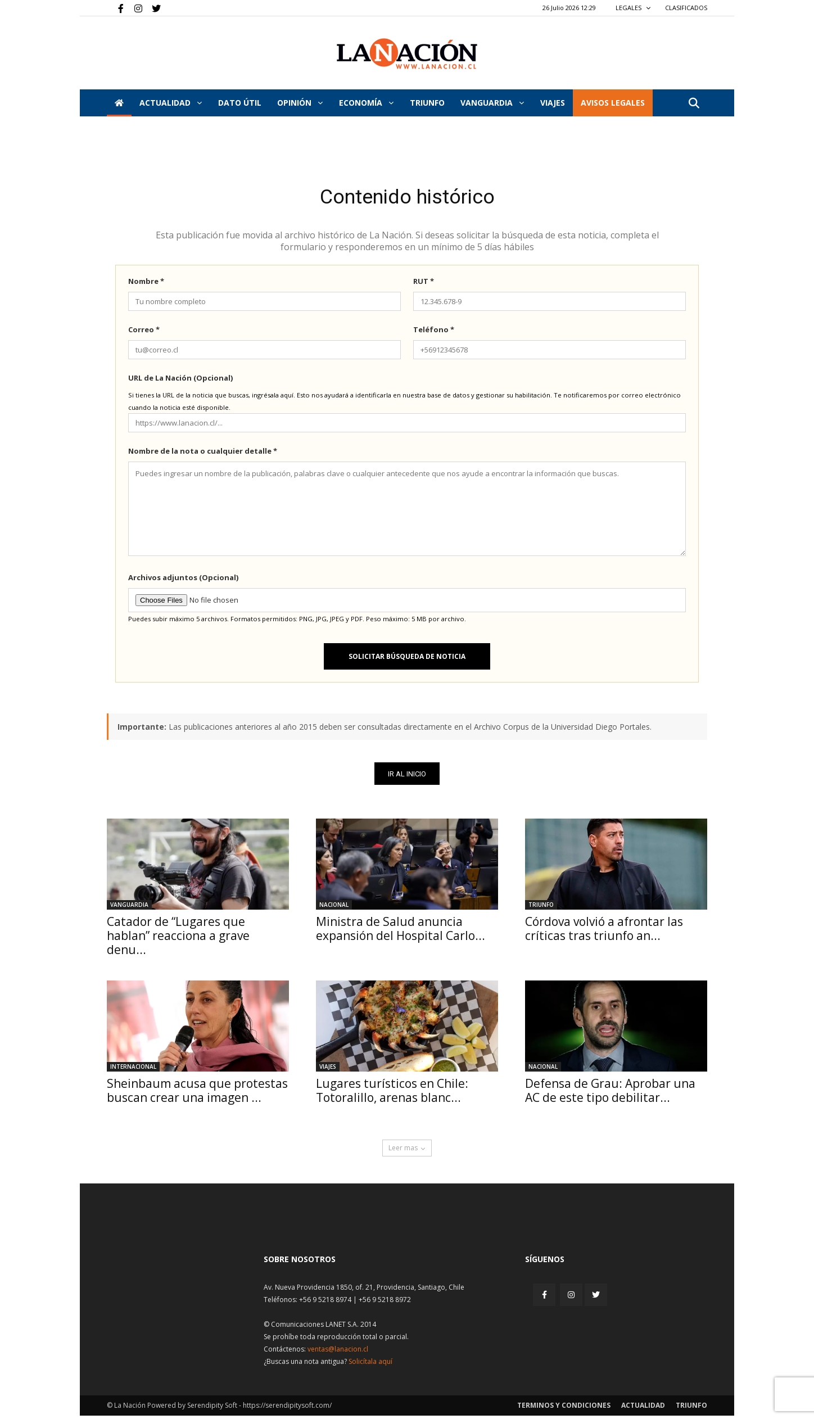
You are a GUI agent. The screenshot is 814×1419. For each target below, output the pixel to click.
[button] (693, 103)
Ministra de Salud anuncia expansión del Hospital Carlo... (400, 932)
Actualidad (170, 102)
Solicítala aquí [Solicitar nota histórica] (370, 1365)
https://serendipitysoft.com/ (287, 1408)
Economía (366, 102)
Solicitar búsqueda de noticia (407, 659)
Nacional (334, 908)
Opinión (300, 102)
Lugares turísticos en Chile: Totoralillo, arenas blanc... (392, 1094)
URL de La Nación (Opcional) (180, 381)
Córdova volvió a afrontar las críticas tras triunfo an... (604, 932)
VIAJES (552, 102)
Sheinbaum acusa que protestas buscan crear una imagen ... (197, 1094)
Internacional (133, 1070)
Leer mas (407, 1151)
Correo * (144, 332)
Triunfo (427, 102)
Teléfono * (433, 332)
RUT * (423, 284)
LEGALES (633, 7)
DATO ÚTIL (239, 102)
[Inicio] (119, 102)
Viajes (327, 1070)
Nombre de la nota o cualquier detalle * (202, 454)
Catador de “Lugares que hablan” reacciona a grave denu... (178, 939)
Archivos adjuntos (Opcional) (183, 580)
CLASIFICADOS (686, 7)
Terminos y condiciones (563, 1408)
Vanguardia (492, 102)
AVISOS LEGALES (613, 102)
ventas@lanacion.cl (337, 1352)
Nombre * (146, 284)
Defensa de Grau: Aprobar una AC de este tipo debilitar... (610, 1094)
